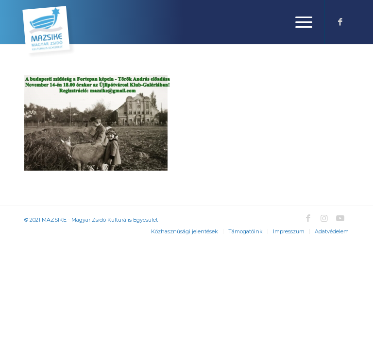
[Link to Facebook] (340, 22)
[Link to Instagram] (324, 218)
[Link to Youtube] (340, 218)
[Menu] (299, 22)
